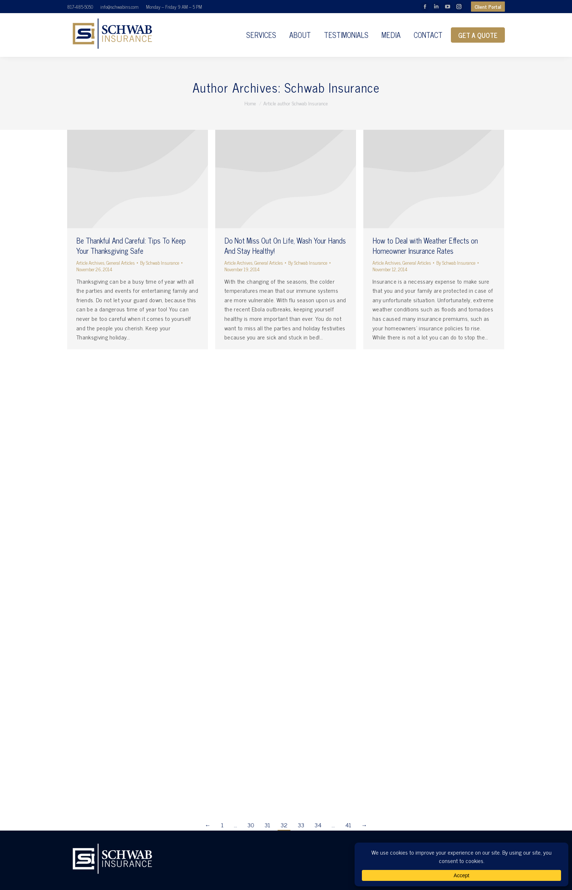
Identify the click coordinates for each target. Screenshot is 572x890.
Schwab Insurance (332, 87)
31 (267, 824)
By (159, 263)
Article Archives (90, 263)
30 (250, 824)
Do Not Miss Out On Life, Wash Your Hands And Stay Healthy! (285, 245)
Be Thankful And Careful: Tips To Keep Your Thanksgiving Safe (131, 245)
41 (348, 824)
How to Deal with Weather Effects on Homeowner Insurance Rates (425, 245)
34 (317, 824)
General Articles (120, 263)
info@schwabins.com (119, 6)
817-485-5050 (80, 6)
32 (284, 824)
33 (301, 824)
